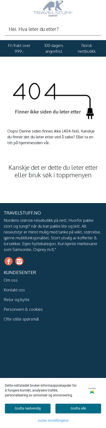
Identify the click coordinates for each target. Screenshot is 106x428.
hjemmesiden (31, 142)
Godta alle (78, 408)
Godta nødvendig (28, 408)
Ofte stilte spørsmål (21, 319)
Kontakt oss (14, 289)
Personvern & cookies (23, 309)
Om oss (11, 280)
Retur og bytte (17, 299)
